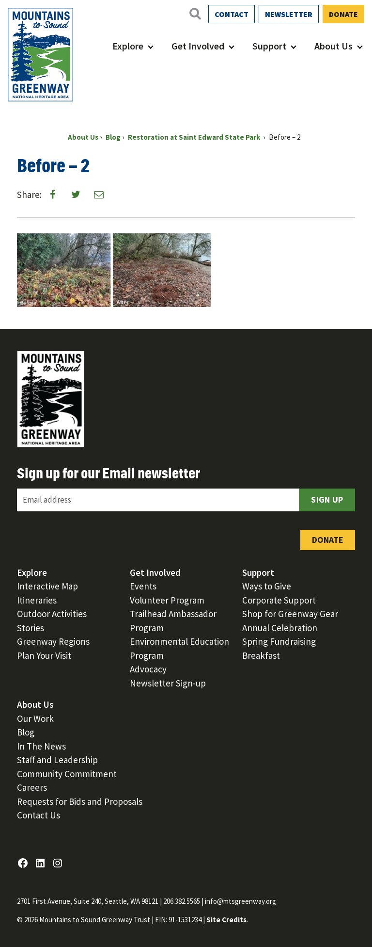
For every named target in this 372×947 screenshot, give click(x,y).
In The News (41, 746)
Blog (25, 732)
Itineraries (37, 600)
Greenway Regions (53, 641)
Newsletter (288, 14)
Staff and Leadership (57, 760)
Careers (32, 787)
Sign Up (327, 499)
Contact (231, 14)
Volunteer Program (167, 600)
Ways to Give (266, 586)
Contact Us (38, 815)
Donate (343, 14)
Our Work (35, 718)
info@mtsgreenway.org (240, 901)
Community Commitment (67, 774)
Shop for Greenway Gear (290, 614)
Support (269, 46)
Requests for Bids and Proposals (79, 801)
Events (143, 586)
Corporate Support (279, 600)
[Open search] (194, 13)
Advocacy (148, 669)
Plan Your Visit (44, 655)
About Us (333, 46)
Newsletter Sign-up (168, 683)
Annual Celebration (279, 628)
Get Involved (197, 46)
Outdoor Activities (52, 614)
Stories (30, 628)
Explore (127, 46)
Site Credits (226, 919)
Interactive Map (47, 586)
